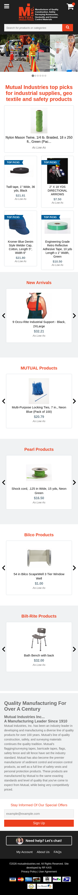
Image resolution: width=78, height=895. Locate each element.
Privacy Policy (29, 871)
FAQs (58, 852)
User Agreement (48, 871)
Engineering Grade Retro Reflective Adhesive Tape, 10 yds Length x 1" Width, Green (57, 249)
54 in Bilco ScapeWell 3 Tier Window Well (39, 576)
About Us (43, 852)
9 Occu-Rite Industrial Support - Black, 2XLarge (39, 324)
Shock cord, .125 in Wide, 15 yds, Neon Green (39, 491)
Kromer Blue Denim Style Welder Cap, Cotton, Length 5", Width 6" (20, 247)
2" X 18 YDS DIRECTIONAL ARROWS (57, 190)
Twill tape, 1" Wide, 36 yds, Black (20, 188)
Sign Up (39, 823)
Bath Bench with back (39, 655)
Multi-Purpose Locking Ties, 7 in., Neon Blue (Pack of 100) (39, 409)
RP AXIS (47, 867)
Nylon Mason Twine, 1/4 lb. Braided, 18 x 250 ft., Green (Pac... (39, 139)
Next (74, 315)
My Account (24, 852)
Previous (3, 315)
